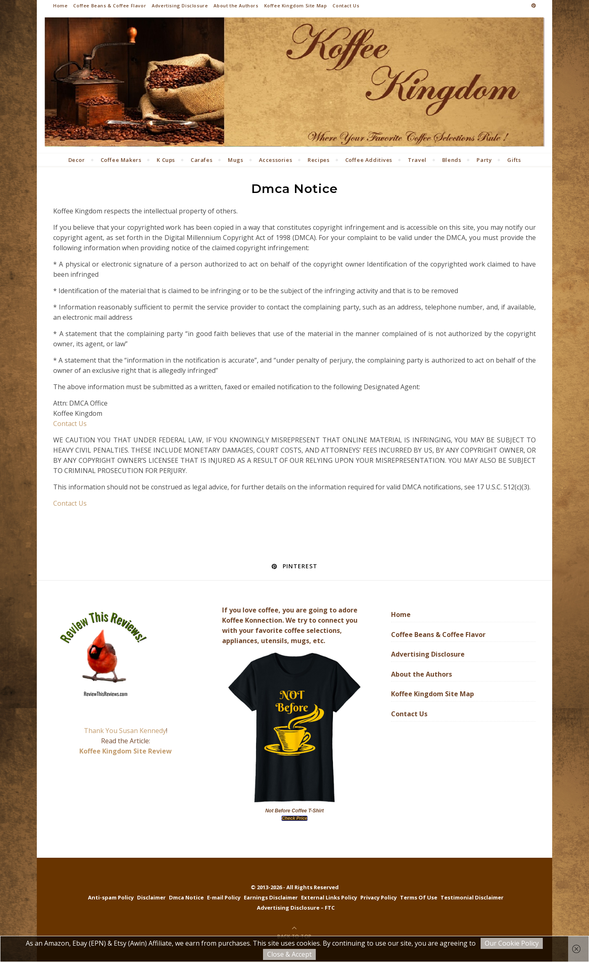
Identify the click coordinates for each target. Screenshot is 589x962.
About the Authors (236, 5)
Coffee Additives (369, 160)
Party (484, 160)
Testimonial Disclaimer (472, 897)
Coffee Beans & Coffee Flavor (109, 5)
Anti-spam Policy (111, 897)
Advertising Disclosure (180, 5)
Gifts (514, 160)
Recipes (318, 160)
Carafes (201, 160)
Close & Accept (289, 954)
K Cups (166, 160)
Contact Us (346, 5)
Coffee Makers (121, 160)
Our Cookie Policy (512, 943)
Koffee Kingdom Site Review (125, 751)
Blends (451, 160)
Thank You (101, 730)
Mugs (235, 160)
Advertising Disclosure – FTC (296, 907)
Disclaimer (151, 897)
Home (60, 5)
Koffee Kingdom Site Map (295, 5)
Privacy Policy (378, 897)
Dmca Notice (186, 897)
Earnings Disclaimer (271, 897)
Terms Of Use (418, 897)
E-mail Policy (224, 897)
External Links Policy (329, 897)
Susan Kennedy (142, 730)
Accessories (275, 160)
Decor (76, 160)
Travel (417, 160)
